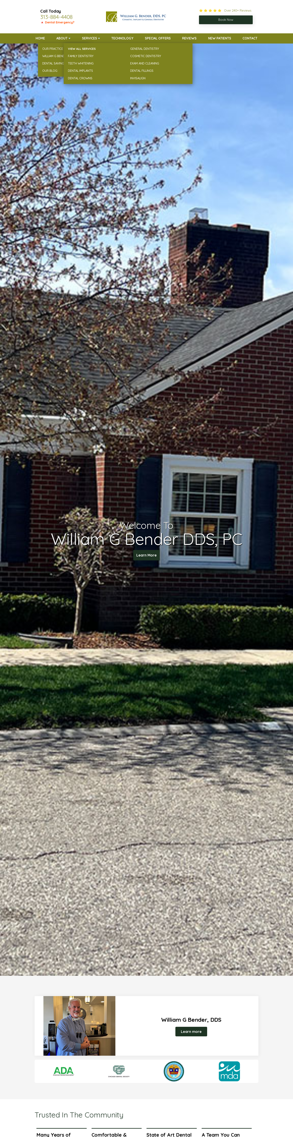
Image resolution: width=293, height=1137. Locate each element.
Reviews (189, 38)
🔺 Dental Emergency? (57, 22)
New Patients (219, 38)
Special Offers (158, 38)
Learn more (191, 1031)
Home (40, 38)
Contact (250, 38)
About (62, 38)
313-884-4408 (56, 16)
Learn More (146, 555)
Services (89, 38)
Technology (122, 38)
